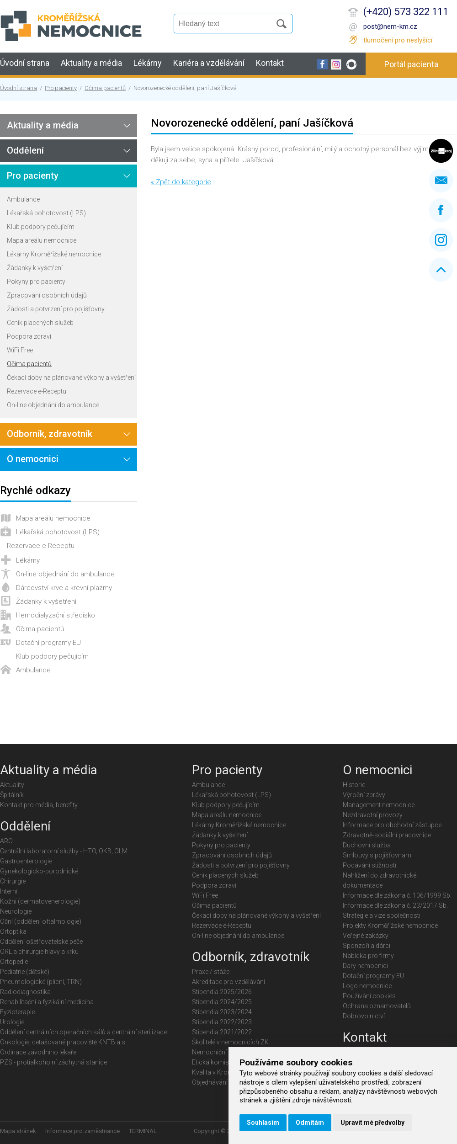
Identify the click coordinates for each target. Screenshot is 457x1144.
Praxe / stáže (210, 971)
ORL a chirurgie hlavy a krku (39, 951)
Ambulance (23, 199)
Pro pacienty (61, 88)
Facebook (441, 210)
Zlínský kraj (441, 151)
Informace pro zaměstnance (82, 1131)
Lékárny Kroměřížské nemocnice (54, 254)
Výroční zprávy (364, 794)
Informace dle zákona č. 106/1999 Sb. (397, 895)
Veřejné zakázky (365, 935)
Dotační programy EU (48, 643)
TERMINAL (143, 1131)
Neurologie (16, 911)
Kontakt (270, 63)
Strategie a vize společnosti (381, 915)
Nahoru (441, 269)
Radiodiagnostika (25, 991)
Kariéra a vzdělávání (208, 63)
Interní (8, 891)
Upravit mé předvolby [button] (372, 1122)
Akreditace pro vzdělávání (228, 981)
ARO (6, 841)
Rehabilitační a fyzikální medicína (47, 1002)
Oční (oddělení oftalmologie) (40, 921)
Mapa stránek (18, 1131)
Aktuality (12, 784)
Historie (354, 784)
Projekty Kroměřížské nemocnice (390, 925)
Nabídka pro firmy (368, 955)
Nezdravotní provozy (373, 815)
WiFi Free (20, 350)
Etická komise (212, 1062)
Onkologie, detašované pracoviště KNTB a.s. (63, 1042)
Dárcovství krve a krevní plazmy (64, 588)
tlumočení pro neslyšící (397, 40)
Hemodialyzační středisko (55, 615)
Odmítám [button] (310, 1122)
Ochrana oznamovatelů (377, 1006)
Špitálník (12, 794)
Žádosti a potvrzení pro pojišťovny (56, 309)
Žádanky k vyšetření (35, 267)
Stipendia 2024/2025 (222, 1002)
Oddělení (25, 150)
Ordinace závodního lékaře (38, 1052)
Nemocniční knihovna (223, 1052)
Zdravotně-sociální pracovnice (387, 835)
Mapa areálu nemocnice (41, 240)
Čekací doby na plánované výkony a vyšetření (71, 377)
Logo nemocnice (367, 986)
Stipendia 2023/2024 (222, 1012)
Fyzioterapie (17, 1012)
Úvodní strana (24, 63)
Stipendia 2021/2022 (222, 1032)
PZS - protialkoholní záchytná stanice (53, 1062)
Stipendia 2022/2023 (222, 1022)
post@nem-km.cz (390, 26)
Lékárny (147, 63)
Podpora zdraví (29, 336)
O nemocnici (32, 458)
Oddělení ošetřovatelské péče (41, 941)
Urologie (12, 1022)
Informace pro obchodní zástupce (392, 825)
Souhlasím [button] (263, 1122)
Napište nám (441, 180)
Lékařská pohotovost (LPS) (46, 213)
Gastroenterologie (26, 861)
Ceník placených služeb (40, 322)
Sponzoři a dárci (366, 945)
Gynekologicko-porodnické (39, 871)
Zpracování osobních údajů (47, 295)
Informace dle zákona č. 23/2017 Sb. (395, 905)
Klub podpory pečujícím (40, 226)
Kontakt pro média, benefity (39, 805)
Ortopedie (14, 961)
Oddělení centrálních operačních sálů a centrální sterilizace (83, 1032)
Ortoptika (13, 931)
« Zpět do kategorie (181, 182)
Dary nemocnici (365, 965)
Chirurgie (13, 881)
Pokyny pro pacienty (36, 281)
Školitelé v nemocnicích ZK (230, 1042)
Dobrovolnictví (364, 1016)
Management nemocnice (378, 805)
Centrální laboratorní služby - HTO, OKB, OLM (64, 851)
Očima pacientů (105, 88)
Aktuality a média (91, 63)
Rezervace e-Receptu (36, 391)
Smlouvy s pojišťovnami (378, 855)
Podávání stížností (369, 865)
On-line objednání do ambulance (53, 405)
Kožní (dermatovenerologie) (40, 901)
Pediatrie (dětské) (24, 971)
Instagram (441, 240)
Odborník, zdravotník (49, 433)
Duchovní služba (367, 845)
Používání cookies (369, 996)
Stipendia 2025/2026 (222, 991)
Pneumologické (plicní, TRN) (41, 981)
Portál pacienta (411, 64)
